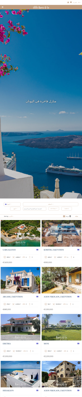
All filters (53, 208)
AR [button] (79, 2)
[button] (11, 216)
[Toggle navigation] (2, 7)
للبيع (15, 208)
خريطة (68, 216)
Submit (67, 208)
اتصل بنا (75, 2)
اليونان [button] (7, 204)
